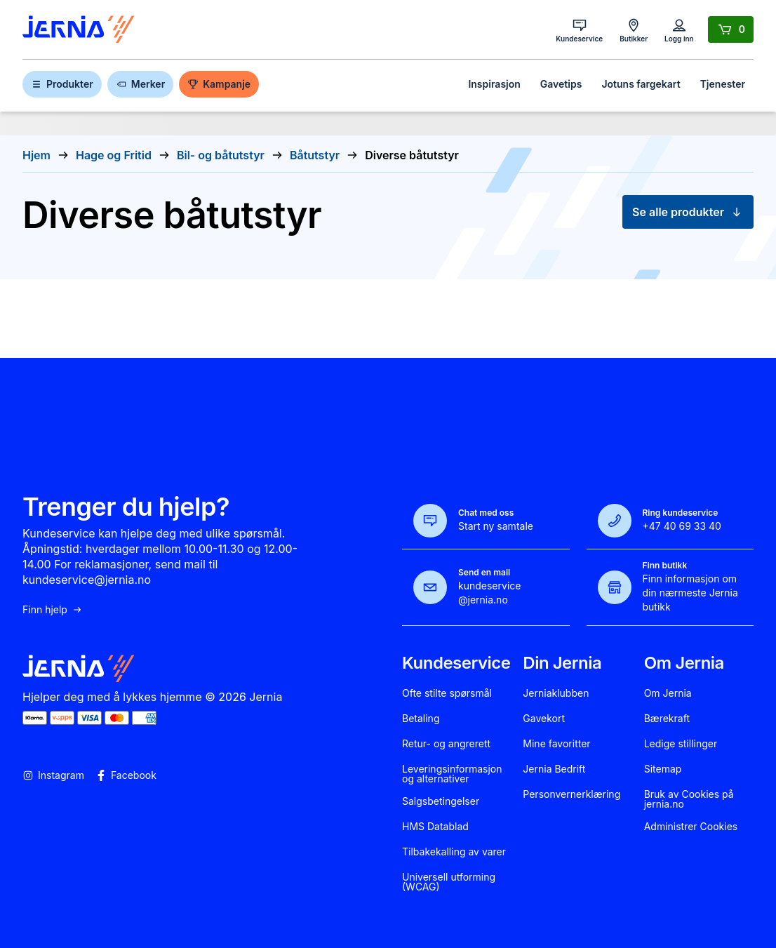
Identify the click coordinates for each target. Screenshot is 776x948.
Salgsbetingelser (440, 801)
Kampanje (218, 84)
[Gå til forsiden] (78, 30)
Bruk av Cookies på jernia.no (689, 799)
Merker (140, 84)
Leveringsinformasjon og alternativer (452, 774)
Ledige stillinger (681, 744)
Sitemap (663, 769)
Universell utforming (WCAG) (448, 882)
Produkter (62, 84)
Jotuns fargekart (640, 84)
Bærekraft (667, 718)
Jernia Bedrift (554, 769)
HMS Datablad (435, 827)
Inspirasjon (494, 84)
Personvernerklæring (571, 794)
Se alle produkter (688, 212)
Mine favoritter (556, 744)
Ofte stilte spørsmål (447, 693)
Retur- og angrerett (446, 744)
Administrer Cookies (691, 827)
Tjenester (722, 84)
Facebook (125, 775)
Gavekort (544, 718)
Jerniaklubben (556, 693)
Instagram (53, 775)
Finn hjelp (52, 609)
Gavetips (561, 84)
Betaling (420, 718)
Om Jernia (668, 693)
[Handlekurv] (731, 29)
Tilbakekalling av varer (454, 852)
